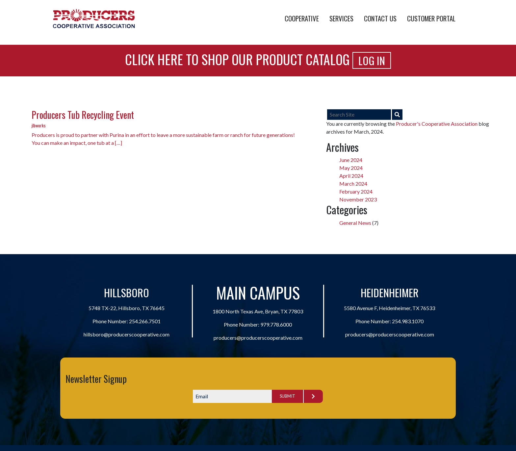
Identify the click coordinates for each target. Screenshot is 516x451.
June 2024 (350, 160)
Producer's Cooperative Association (436, 123)
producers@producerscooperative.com (258, 337)
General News (355, 223)
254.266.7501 (145, 321)
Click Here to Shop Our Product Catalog (237, 59)
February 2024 (356, 191)
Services (341, 18)
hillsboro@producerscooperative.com (126, 334)
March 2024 (353, 183)
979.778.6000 (276, 324)
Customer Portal (431, 18)
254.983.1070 (408, 321)
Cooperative (302, 18)
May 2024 (351, 168)
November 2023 (358, 199)
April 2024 (351, 175)
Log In (371, 60)
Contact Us (380, 18)
